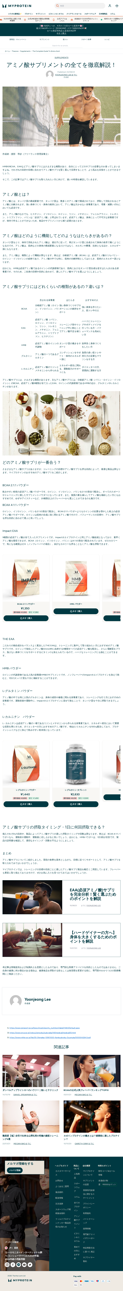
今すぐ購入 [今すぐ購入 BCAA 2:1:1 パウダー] (26, 618)
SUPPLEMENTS (61, 57)
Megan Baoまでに (83, 1095)
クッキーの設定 (12, 1242)
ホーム (7, 51)
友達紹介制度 (107, 1182)
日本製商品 (103, 14)
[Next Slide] (118, 588)
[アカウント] (109, 5)
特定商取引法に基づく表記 (89, 1250)
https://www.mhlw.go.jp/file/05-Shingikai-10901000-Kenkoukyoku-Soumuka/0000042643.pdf (50, 1037)
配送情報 (59, 1198)
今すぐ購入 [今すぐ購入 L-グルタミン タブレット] (76, 804)
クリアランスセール (74, 14)
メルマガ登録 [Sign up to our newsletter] (14, 1170)
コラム (112, 14)
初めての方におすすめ (77, 1253)
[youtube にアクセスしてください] (24, 1264)
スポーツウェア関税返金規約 (63, 1211)
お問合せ (59, 1180)
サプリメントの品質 (89, 1182)
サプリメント (41, 14)
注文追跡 (59, 1204)
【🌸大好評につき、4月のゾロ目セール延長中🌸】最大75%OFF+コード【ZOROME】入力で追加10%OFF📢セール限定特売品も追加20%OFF (61, 29)
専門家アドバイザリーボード (89, 1238)
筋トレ (65, 39)
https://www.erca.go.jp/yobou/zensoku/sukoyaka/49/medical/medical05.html (43, 1033)
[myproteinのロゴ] (17, 6)
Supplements (25, 51)
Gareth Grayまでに (84, 1144)
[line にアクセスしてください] (18, 1264)
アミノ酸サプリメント (77, 1222)
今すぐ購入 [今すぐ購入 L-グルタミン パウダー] (26, 804)
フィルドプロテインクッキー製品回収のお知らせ (63, 1223)
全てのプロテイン (77, 1207)
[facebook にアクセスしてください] (12, 1264)
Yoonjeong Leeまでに (66, 75)
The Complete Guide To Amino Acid (46, 51)
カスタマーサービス (63, 1173)
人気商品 (77, 1176)
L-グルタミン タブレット (76, 790)
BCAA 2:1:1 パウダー (26, 604)
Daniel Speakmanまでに (25, 1095)
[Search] (57, 6)
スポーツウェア (90, 14)
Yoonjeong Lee (93, 906)
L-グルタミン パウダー (26, 790)
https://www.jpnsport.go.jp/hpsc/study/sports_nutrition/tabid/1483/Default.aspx (45, 1028)
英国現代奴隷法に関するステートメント (89, 1194)
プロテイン (29, 14)
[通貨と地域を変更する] (24, 1247)
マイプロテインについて (89, 1173)
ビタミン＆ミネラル (56, 14)
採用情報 (87, 1228)
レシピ (107, 39)
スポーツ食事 (86, 39)
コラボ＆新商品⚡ (15, 14)
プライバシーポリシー (89, 1206)
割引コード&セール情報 (106, 1173)
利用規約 (87, 1213)
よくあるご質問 (62, 1186)
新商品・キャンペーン (18, 39)
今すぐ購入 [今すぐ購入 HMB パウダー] (76, 611)
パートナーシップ (89, 1221)
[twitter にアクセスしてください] (30, 1264)
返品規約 (59, 1192)
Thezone (15, 51)
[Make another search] (61, 46)
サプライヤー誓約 (89, 1259)
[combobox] (79, 6)
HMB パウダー (76, 604)
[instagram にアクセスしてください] (7, 1264)
